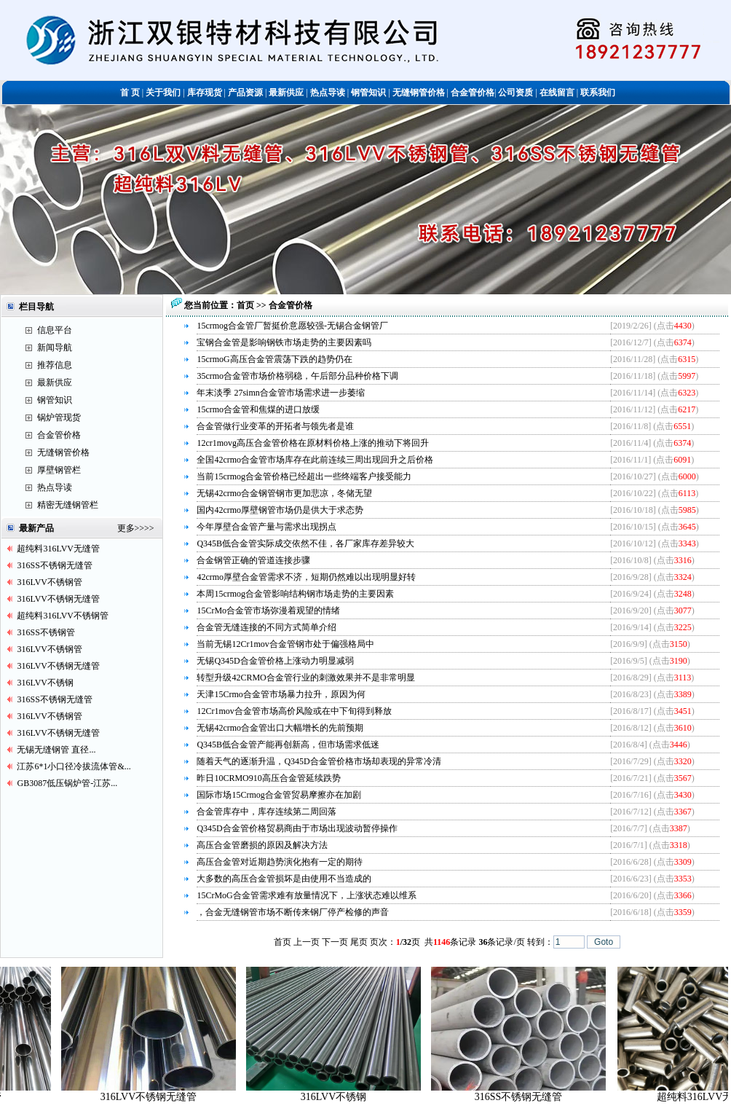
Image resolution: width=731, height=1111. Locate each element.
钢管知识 (54, 400)
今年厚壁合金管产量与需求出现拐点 (266, 527)
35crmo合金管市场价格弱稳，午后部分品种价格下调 (297, 376)
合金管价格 (59, 435)
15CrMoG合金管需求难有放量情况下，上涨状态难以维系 (306, 895)
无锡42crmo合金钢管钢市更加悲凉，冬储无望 (284, 493)
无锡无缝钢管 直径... (56, 750)
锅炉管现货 (59, 417)
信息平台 (54, 330)
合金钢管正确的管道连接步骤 (253, 560)
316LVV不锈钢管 (49, 582)
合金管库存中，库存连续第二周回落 (266, 811)
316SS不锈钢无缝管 (54, 565)
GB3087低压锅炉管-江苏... (67, 783)
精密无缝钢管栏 (67, 505)
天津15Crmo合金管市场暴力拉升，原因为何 (281, 694)
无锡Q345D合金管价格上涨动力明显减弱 (275, 661)
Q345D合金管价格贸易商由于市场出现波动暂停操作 (297, 828)
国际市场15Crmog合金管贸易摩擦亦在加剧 (278, 795)
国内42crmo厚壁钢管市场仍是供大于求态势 (280, 510)
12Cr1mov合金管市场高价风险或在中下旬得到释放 (294, 711)
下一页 (335, 942)
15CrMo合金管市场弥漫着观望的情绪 (268, 610)
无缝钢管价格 (63, 452)
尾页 (359, 942)
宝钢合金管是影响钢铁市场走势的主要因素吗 (284, 342)
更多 (126, 528)
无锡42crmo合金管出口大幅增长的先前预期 (280, 728)
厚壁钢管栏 (59, 470)
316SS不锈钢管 (45, 632)
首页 (246, 305)
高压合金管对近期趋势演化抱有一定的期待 (280, 862)
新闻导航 (54, 347)
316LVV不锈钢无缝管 (58, 599)
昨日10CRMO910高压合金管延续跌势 (268, 778)
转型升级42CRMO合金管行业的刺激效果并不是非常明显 (305, 677)
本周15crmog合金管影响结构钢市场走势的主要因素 (295, 594)
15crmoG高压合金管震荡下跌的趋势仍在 (274, 359)
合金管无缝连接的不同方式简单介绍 (266, 627)
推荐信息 (54, 365)
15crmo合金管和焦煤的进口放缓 (258, 409)
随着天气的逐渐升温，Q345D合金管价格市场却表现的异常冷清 (318, 761)
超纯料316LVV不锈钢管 (62, 616)
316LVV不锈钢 (45, 683)
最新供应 (54, 382)
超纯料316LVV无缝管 (58, 548)
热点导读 (54, 487)
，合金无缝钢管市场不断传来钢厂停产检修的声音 (293, 912)
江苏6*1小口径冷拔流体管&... (73, 766)
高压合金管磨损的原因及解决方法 (262, 845)
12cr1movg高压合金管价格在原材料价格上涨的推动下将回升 (313, 443)
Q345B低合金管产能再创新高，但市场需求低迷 (288, 744)
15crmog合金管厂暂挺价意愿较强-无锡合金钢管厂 (292, 326)
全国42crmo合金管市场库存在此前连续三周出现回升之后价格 (315, 460)
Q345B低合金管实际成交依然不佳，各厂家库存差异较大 (305, 543)
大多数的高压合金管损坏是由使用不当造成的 (284, 879)
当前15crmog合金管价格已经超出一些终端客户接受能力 (304, 476)
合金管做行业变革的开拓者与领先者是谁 (275, 426)
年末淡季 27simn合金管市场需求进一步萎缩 (280, 393)
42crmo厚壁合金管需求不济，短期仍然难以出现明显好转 (306, 577)
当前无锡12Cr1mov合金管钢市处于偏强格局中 (285, 644)
